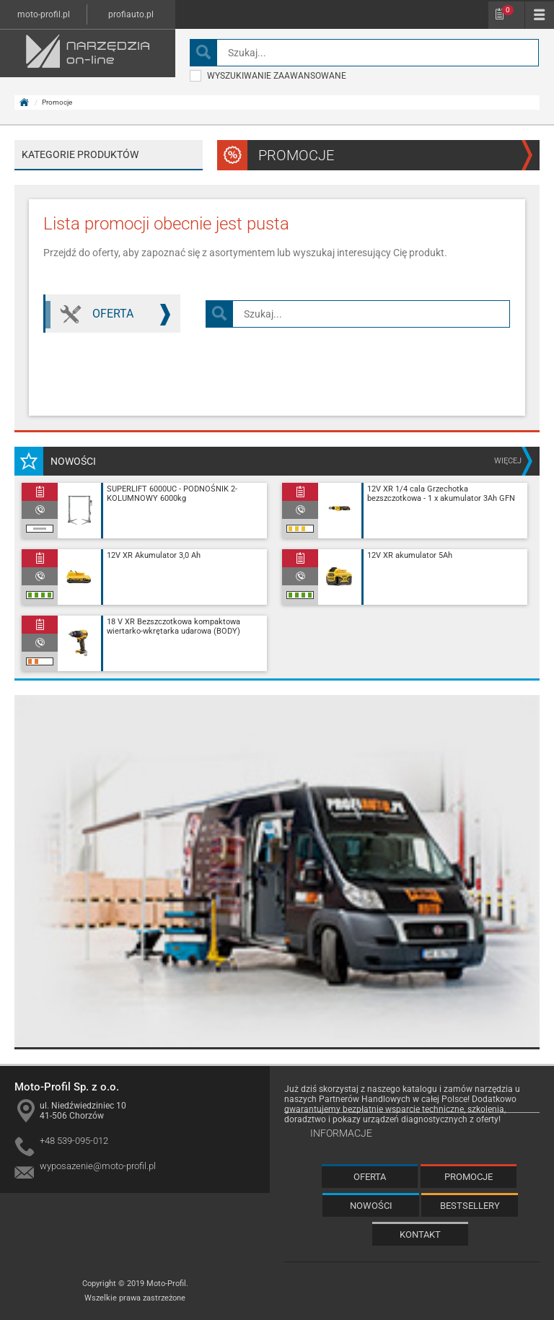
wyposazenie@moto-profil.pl (98, 1166)
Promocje (468, 1176)
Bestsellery (470, 1205)
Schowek (508, 10)
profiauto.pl (131, 14)
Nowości (371, 1205)
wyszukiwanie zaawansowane (268, 76)
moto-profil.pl (43, 14)
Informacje (341, 1133)
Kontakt (420, 1234)
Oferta (129, 314)
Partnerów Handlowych (364, 1099)
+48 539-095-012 (74, 1140)
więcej (508, 461)
